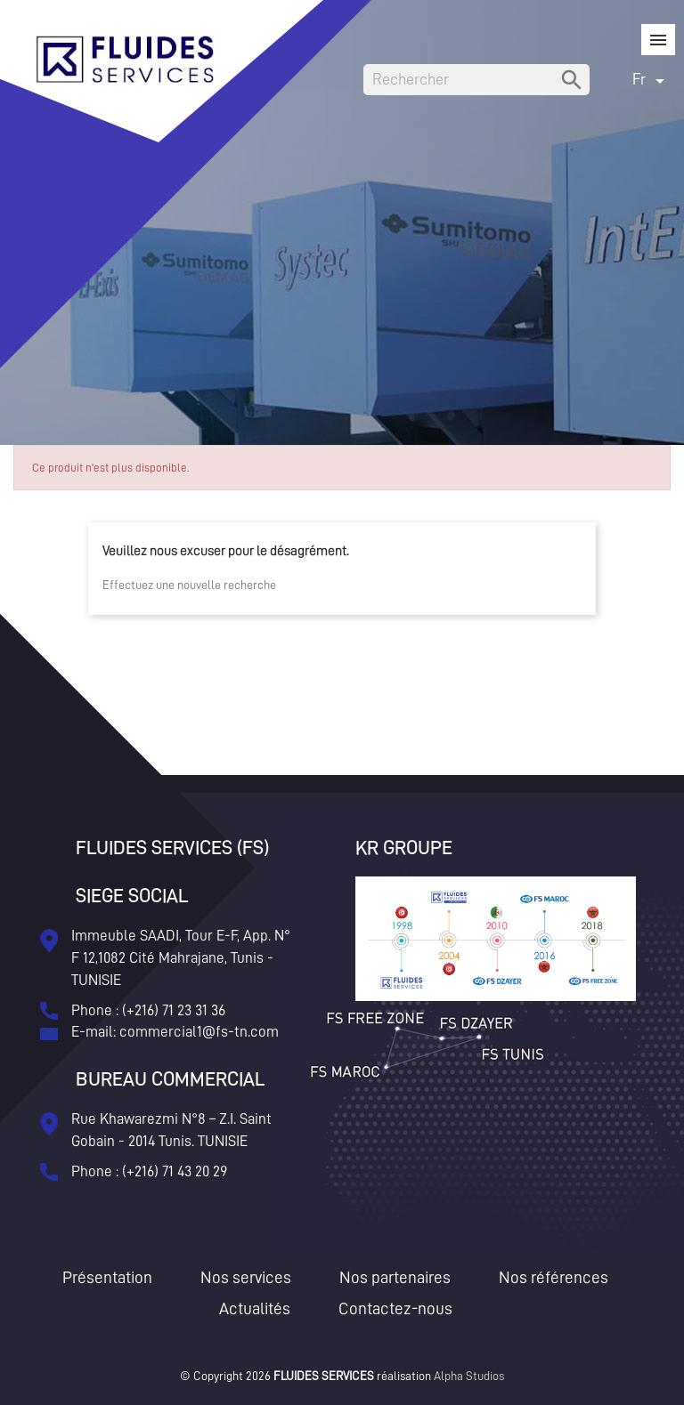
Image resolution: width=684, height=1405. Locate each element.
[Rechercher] (476, 79)
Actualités (254, 1308)
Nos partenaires (395, 1277)
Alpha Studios (469, 1375)
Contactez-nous (395, 1308)
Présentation (107, 1277)
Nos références (553, 1277)
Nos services (245, 1277)
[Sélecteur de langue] (651, 80)
